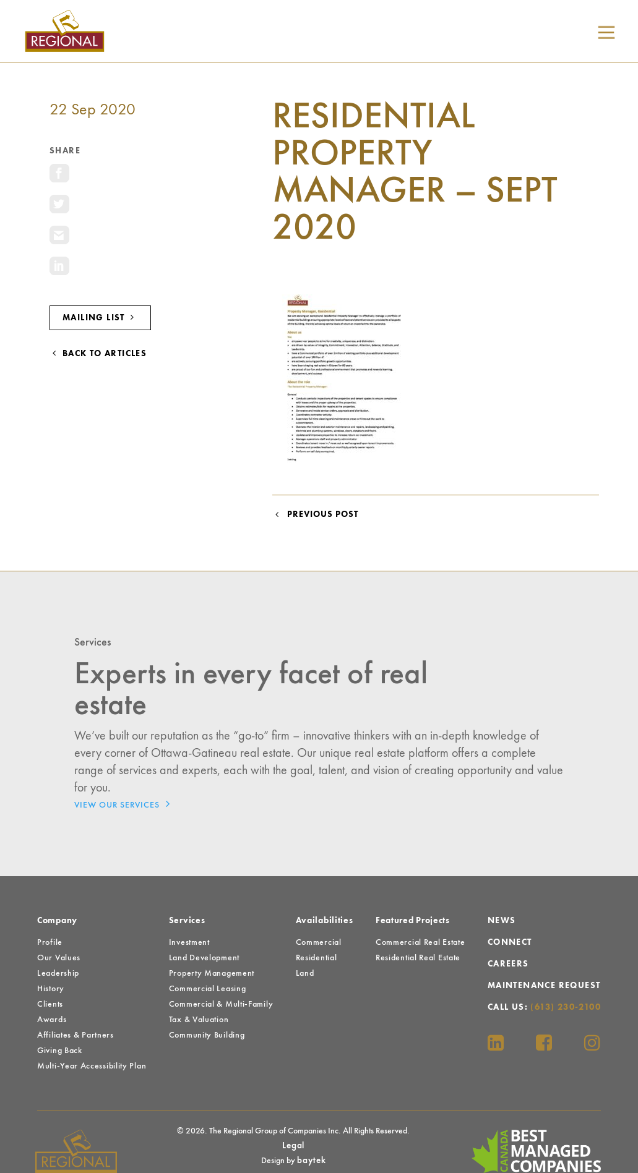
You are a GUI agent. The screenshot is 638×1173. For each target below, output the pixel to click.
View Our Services (125, 804)
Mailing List (100, 317)
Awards (51, 1019)
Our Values (58, 957)
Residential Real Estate (418, 957)
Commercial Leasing (207, 988)
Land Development (204, 957)
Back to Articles (98, 353)
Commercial (319, 942)
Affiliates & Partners (75, 1035)
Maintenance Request (544, 985)
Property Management (211, 973)
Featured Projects (413, 920)
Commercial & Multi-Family (221, 1004)
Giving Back (59, 1050)
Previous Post (315, 514)
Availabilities (324, 920)
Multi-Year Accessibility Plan (91, 1066)
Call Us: (544, 1007)
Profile (50, 942)
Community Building (207, 1035)
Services (187, 920)
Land (305, 973)
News (502, 920)
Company (57, 920)
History (50, 988)
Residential (316, 957)
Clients (50, 1004)
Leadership (58, 973)
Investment (189, 942)
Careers (508, 964)
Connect (510, 942)
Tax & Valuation (199, 1019)
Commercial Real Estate (420, 942)
